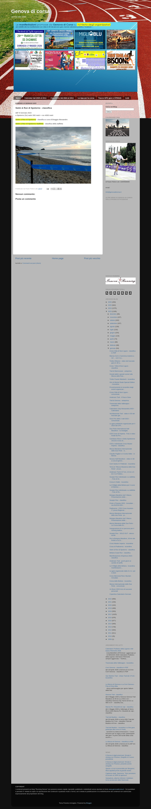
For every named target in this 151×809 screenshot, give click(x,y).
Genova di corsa (30, 11)
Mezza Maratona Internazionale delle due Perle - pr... (121, 514)
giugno (112, 333)
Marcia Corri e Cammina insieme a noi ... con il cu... (122, 357)
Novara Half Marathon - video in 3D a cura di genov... (122, 460)
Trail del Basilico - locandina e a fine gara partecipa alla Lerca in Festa (120, 728)
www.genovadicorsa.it (116, 789)
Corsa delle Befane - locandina (120, 581)
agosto (112, 326)
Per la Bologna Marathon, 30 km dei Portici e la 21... (122, 539)
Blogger (89, 803)
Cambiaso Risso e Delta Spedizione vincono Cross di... (122, 440)
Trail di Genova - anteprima (119, 400)
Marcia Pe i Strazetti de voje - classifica (119, 707)
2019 (110, 608)
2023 (110, 311)
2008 (110, 639)
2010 (110, 636)
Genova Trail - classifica (114, 694)
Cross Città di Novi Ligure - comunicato (119, 393)
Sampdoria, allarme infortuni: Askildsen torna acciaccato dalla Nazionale (119, 779)
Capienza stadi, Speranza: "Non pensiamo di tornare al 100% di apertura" (121, 774)
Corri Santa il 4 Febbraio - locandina (122, 464)
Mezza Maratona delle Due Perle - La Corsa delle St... (122, 524)
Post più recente (23, 258)
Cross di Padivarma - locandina (121, 546)
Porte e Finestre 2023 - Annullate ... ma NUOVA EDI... (122, 504)
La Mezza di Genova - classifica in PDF (119, 741)
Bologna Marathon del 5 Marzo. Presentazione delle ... (121, 519)
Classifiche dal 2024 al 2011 (62, 98)
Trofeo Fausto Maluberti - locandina (122, 379)
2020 (110, 605)
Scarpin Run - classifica (118, 500)
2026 (110, 302)
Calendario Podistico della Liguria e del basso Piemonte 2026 (119, 650)
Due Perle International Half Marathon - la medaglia (119, 429)
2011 (110, 633)
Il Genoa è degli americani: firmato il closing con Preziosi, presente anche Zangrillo (119, 764)
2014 (110, 624)
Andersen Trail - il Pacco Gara (120, 397)
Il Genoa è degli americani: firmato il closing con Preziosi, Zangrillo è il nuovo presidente (120, 757)
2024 (110, 308)
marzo (112, 342)
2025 (110, 305)
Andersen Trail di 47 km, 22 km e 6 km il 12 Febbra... (122, 473)
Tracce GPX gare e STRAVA (109, 98)
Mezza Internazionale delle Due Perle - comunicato (121, 585)
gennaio (113, 348)
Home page (58, 258)
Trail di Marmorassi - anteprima (121, 371)
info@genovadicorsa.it (113, 192)
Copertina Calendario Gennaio (120, 594)
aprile (112, 339)
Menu (18, 98)
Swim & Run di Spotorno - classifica (122, 550)
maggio (113, 336)
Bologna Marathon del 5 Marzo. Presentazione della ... (121, 496)
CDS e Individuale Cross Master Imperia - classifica (121, 445)
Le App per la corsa (86, 98)
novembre (113, 317)
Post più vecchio (92, 258)
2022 (110, 599)
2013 (110, 627)
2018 (110, 611)
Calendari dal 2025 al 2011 (35, 98)
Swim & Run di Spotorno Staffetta (29, 124)
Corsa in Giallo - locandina (119, 482)
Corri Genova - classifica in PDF (117, 667)
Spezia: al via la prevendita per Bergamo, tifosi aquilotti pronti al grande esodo (120, 769)
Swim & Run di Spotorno (25, 120)
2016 (110, 617)
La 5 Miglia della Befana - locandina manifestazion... (122, 567)
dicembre (113, 314)
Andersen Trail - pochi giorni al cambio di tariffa (120, 562)
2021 (110, 602)
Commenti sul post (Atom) (31, 263)
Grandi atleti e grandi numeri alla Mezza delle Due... (121, 375)
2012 (110, 630)
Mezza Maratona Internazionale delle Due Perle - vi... (121, 450)
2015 (110, 620)
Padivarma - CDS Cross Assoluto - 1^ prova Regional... (122, 509)
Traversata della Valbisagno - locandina (119, 663)
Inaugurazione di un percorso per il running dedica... (122, 529)
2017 (110, 614)
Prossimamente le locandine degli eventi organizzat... (121, 388)
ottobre (112, 320)
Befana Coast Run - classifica (120, 553)
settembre (113, 323)
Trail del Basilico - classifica (115, 717)
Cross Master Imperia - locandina (121, 543)
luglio (112, 329)
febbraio (113, 345)
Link (127, 98)
